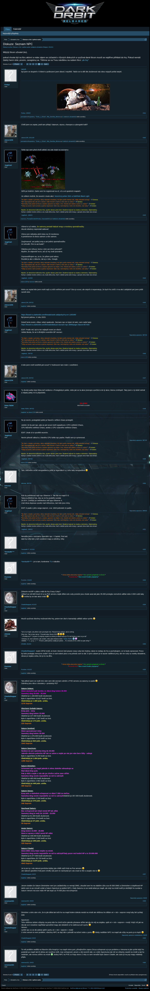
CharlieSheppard (10, 608)
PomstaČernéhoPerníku (34, 219)
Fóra (8, 29)
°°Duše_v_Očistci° (40, 116)
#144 (144, 278)
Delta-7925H (8, 405)
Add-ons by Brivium (87, 988)
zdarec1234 (8, 140)
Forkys (7, 85)
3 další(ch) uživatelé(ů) (58, 219)
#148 (144, 408)
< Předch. (16, 64)
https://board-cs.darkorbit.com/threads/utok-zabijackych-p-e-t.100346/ (48, 315)
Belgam (45, 47)
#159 (144, 938)
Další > (46, 64)
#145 (144, 302)
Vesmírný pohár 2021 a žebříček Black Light (72, 196)
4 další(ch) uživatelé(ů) (69, 141)
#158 (144, 901)
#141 (144, 113)
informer (7, 486)
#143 (144, 215)
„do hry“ (85, 60)
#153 (144, 580)
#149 (144, 459)
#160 (144, 962)
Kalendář (17, 29)
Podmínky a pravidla (131, 988)
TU (51, 562)
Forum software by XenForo (18, 988)
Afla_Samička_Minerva (54, 116)
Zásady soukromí (144, 988)
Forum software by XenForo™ (52, 988)
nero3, (23, 69)
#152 (144, 549)
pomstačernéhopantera (27, 116)
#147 (144, 378)
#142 (144, 137)
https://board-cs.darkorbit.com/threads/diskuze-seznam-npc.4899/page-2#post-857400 (55, 325)
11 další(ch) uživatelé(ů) (69, 116)
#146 (144, 353)
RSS (147, 985)
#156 (144, 669)
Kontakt (131, 985)
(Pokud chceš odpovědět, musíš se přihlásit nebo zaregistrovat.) (128, 974)
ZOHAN (7, 634)
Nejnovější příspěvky (10, 33)
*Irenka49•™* (9, 552)
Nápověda (137, 985)
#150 (144, 483)
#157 (144, 874)
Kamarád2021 (46, 219)
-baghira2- (8, 165)
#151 (144, 529)
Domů (143, 985)
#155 (144, 644)
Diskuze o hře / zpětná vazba (21, 47)
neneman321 (9, 901)
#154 (144, 604)
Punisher (7, 577)
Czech (4, 985)
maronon (23, 219)
